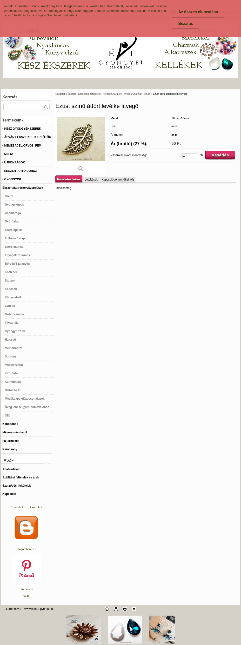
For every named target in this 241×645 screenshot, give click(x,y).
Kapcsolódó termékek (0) (118, 179)
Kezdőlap (60, 94)
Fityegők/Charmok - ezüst (136, 94)
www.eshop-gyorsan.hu (39, 609)
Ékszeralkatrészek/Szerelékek (84, 94)
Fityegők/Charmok (111, 94)
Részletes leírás (68, 179)
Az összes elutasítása (198, 12)
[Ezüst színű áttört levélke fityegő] (81, 144)
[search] (45, 107)
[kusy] (189, 155)
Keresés (9, 97)
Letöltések (91, 179)
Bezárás (185, 23)
